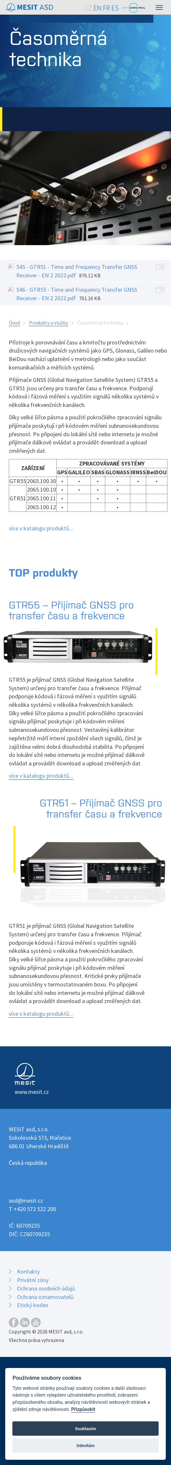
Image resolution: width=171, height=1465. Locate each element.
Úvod (14, 322)
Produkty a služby (48, 322)
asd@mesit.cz (26, 1200)
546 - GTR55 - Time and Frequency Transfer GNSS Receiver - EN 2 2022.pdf (76, 294)
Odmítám (85, 1445)
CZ (88, 8)
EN (97, 8)
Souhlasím (85, 1428)
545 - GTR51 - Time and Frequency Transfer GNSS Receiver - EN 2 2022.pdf (76, 271)
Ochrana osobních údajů (46, 1288)
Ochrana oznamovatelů (45, 1297)
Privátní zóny (33, 1280)
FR (106, 8)
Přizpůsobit (83, 1409)
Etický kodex (32, 1305)
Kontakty (28, 1271)
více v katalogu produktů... (41, 528)
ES (115, 8)
